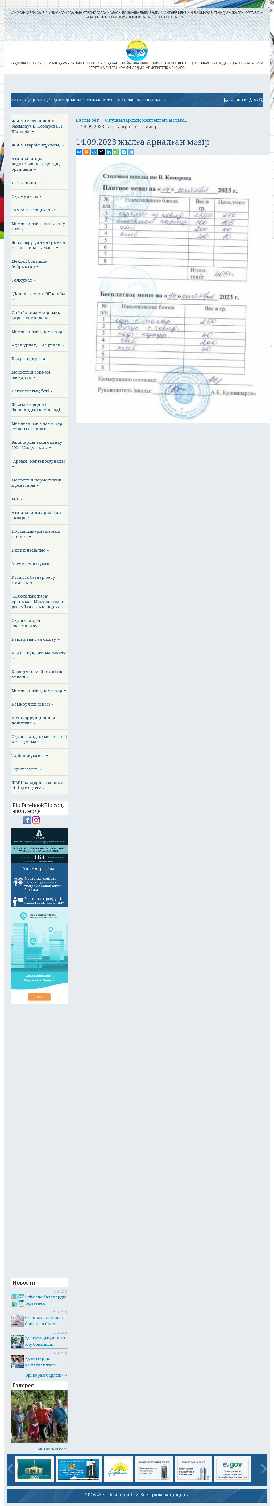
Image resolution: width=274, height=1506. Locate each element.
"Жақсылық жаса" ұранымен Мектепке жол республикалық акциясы (39, 601)
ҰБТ (17, 498)
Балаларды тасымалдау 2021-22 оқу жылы (36, 444)
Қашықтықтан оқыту (35, 639)
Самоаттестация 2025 (33, 209)
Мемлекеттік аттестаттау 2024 (38, 226)
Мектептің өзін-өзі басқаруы (30, 374)
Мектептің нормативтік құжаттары (36, 482)
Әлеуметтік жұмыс (32, 563)
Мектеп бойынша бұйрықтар (29, 263)
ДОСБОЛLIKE (26, 182)
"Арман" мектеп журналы (38, 462)
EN (244, 99)
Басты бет (87, 120)
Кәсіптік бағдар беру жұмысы (33, 579)
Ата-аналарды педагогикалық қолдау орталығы (36, 164)
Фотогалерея (129, 99)
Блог (166, 99)
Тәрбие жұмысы (29, 755)
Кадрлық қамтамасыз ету (38, 654)
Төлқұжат (23, 280)
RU (238, 99)
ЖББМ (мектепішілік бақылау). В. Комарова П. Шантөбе (37, 126)
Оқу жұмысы (26, 196)
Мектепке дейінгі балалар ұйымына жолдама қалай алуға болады (37, 884)
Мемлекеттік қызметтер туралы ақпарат (36, 426)
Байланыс (152, 99)
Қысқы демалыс (30, 550)
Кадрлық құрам (28, 358)
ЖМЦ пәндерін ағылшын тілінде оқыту (37, 785)
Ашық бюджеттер (53, 99)
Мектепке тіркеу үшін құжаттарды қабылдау (38, 901)
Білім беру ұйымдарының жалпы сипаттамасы (38, 245)
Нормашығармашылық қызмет (35, 533)
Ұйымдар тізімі (39, 868)
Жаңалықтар (23, 99)
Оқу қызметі (26, 768)
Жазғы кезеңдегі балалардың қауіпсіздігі (37, 407)
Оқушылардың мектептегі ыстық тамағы (39, 739)
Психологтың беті (32, 390)
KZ (232, 99)
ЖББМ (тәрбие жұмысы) (37, 145)
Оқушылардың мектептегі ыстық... (146, 120)
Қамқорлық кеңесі (32, 704)
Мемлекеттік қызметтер (93, 99)
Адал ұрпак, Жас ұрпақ (37, 344)
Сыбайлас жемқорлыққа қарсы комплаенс (37, 315)
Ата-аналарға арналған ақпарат (36, 515)
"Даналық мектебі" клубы (38, 295)
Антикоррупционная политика (33, 720)
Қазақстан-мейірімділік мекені (36, 674)
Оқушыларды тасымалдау (26, 623)
